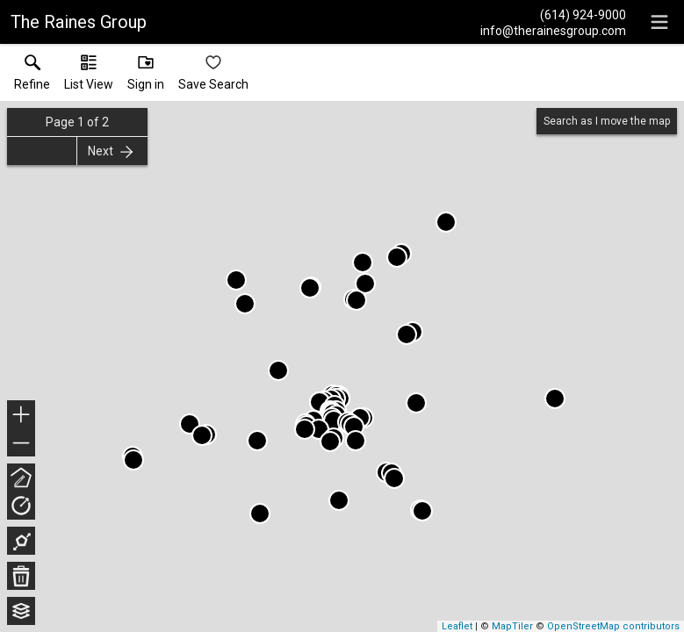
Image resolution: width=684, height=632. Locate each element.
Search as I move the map (607, 121)
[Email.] (553, 30)
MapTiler (512, 626)
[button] (89, 76)
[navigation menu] (659, 22)
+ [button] (21, 416)
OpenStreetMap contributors (613, 626)
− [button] (21, 443)
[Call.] (553, 14)
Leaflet (457, 626)
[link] (32, 76)
